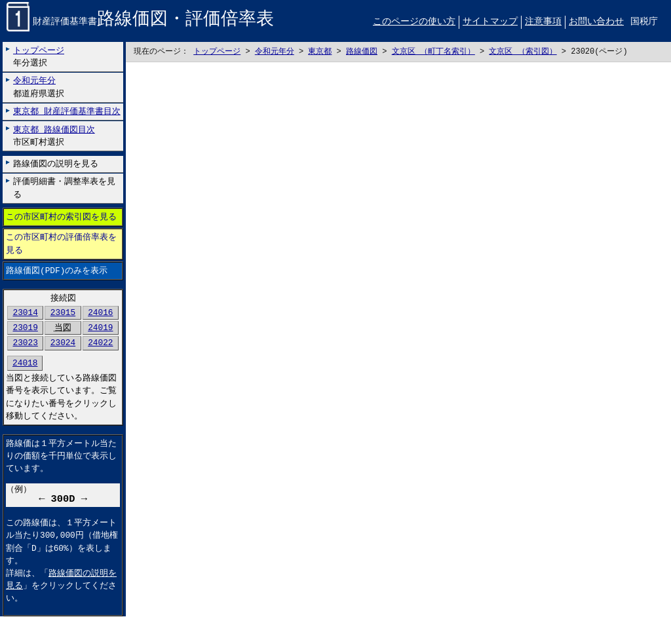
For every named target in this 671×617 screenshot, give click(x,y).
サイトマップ (490, 22)
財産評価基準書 (140, 22)
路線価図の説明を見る (55, 164)
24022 (100, 343)
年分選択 (38, 57)
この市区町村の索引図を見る (61, 217)
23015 (62, 313)
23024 (62, 343)
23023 (24, 343)
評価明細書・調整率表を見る (64, 188)
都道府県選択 (38, 87)
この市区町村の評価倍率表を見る (61, 244)
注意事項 (543, 22)
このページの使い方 (414, 22)
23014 (24, 313)
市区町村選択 (54, 136)
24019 (100, 328)
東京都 (320, 52)
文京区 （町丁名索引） (433, 52)
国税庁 (644, 22)
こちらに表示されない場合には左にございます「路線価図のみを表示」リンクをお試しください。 (398, 340)
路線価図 (361, 52)
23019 (24, 328)
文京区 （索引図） (522, 52)
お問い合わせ (596, 22)
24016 (100, 313)
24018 (24, 363)
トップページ (216, 52)
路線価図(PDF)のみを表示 (56, 270)
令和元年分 (274, 52)
